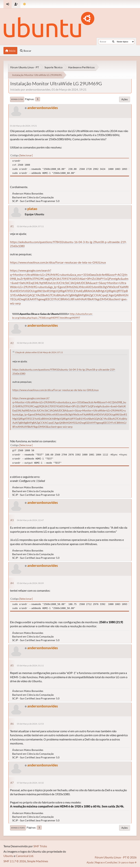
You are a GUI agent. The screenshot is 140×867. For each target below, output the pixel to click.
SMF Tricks (40, 846)
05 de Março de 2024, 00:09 (30, 583)
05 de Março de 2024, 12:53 (30, 724)
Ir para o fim (17, 99)
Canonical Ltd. (25, 856)
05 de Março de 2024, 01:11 (30, 665)
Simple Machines (37, 861)
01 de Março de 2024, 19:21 (23, 126)
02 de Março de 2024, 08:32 (30, 343)
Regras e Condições (106, 862)
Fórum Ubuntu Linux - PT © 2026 (116, 857)
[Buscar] (113, 41)
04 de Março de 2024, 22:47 (30, 520)
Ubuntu (8, 856)
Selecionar (26, 155)
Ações (124, 99)
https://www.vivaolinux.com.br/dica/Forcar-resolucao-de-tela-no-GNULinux (58, 262)
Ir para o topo (18, 828)
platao (32, 209)
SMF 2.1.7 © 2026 (14, 861)
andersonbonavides (42, 108)
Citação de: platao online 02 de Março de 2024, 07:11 (39, 352)
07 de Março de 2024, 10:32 (30, 783)
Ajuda (90, 862)
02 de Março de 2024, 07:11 (30, 226)
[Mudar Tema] (24, 4)
